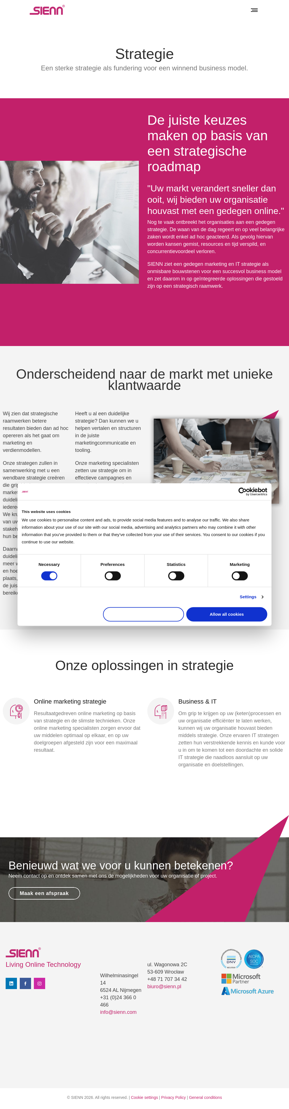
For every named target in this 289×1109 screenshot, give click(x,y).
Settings (248, 597)
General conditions (205, 1097)
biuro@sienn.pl (164, 986)
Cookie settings (144, 1097)
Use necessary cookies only (143, 614)
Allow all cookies (227, 614)
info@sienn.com (118, 1012)
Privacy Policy (173, 1097)
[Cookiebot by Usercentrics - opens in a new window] (242, 491)
